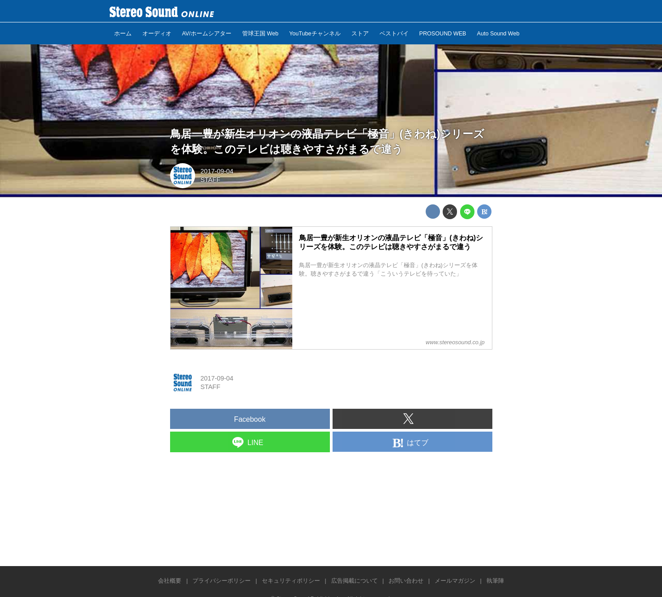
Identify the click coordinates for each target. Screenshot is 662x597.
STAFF (211, 179)
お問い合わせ (406, 580)
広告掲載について (354, 580)
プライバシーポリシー (221, 580)
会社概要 (169, 580)
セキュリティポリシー (291, 580)
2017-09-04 (217, 171)
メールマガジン (455, 580)
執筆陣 (495, 580)
